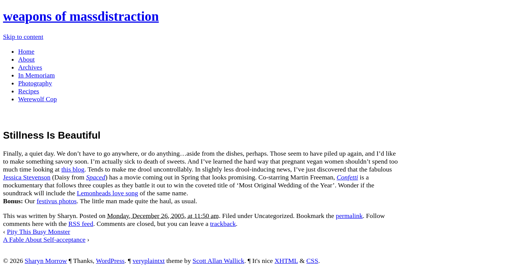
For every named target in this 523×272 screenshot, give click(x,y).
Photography (35, 83)
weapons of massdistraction (81, 16)
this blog (72, 169)
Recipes (28, 91)
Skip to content (23, 36)
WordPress (110, 260)
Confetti (347, 177)
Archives (30, 67)
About (26, 59)
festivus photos (57, 201)
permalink (349, 215)
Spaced (95, 177)
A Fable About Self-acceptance (44, 239)
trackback (223, 223)
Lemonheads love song (107, 193)
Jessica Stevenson (27, 177)
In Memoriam (36, 75)
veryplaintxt (149, 260)
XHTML (286, 260)
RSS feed (80, 223)
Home (26, 51)
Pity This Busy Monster (38, 231)
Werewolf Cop (37, 99)
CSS (312, 260)
